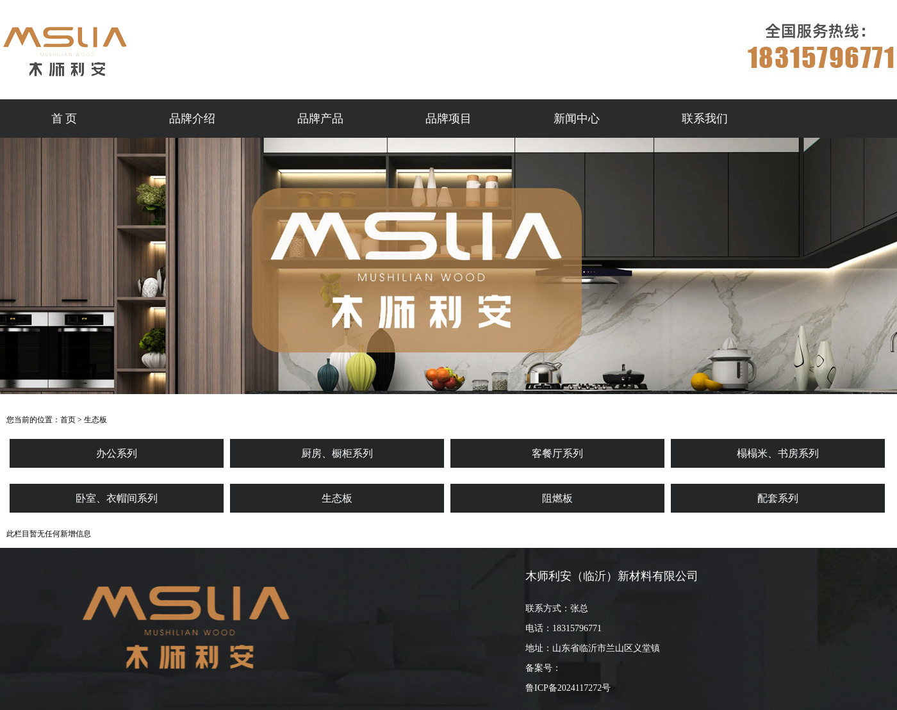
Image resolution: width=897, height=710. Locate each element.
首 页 (64, 118)
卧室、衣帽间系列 (117, 498)
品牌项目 (448, 118)
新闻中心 (577, 118)
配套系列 (777, 498)
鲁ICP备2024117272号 (568, 688)
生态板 (95, 419)
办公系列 (116, 453)
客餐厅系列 (557, 453)
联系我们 (705, 118)
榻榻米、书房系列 (778, 453)
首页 (68, 419)
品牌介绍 (192, 118)
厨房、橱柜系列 (337, 453)
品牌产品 (320, 118)
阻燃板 (557, 498)
